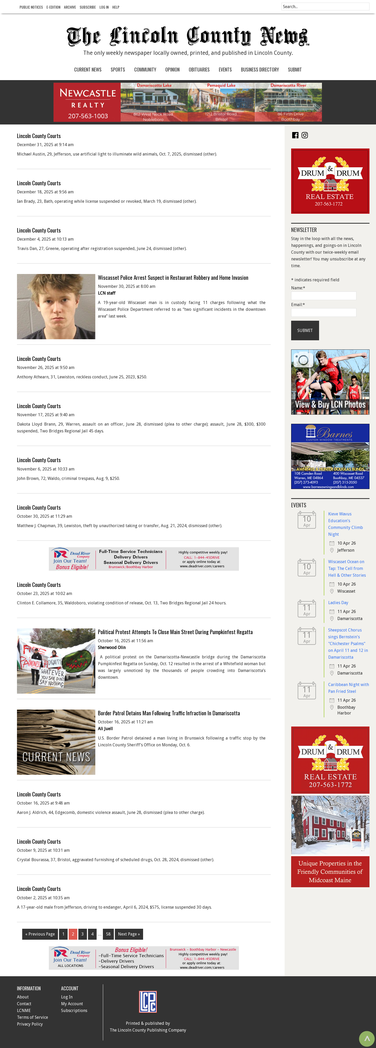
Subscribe (88, 7)
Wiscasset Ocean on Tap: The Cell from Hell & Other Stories (347, 568)
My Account (72, 1003)
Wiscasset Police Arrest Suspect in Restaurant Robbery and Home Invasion (173, 277)
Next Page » (129, 934)
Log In (104, 7)
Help (115, 7)
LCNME (24, 1010)
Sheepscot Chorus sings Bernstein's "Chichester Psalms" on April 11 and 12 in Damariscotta (348, 644)
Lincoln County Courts (39, 136)
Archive (70, 7)
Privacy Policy (30, 1024)
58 (108, 934)
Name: (298, 287)
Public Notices (31, 7)
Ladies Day (338, 602)
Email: (298, 304)
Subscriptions (74, 1010)
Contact (24, 1003)
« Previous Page (40, 934)
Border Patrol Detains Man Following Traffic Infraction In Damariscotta (169, 713)
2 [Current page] (73, 934)
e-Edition (53, 7)
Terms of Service (32, 1017)
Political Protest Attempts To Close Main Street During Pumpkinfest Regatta (175, 632)
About (23, 997)
